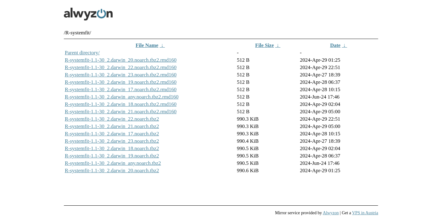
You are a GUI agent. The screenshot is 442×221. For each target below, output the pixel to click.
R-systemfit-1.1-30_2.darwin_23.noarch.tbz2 (112, 141)
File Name (147, 45)
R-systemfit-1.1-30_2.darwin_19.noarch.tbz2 (112, 156)
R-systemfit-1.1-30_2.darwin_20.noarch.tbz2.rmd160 (120, 60)
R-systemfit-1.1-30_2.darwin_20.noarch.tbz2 (112, 170)
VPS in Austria (365, 212)
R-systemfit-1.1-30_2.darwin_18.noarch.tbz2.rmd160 (120, 104)
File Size (264, 45)
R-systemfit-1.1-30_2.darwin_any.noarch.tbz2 (113, 163)
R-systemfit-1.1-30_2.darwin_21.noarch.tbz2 (112, 126)
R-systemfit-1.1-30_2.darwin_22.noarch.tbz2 (112, 119)
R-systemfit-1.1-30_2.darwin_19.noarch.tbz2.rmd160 (120, 82)
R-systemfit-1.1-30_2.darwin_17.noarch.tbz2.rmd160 (120, 89)
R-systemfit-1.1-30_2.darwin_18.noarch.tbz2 (112, 148)
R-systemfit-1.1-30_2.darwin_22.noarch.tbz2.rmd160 (120, 67)
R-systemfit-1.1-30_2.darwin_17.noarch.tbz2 (112, 134)
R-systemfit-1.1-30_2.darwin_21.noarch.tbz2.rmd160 (120, 111)
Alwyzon (331, 212)
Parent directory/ (82, 53)
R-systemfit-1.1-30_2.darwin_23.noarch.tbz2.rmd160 (120, 75)
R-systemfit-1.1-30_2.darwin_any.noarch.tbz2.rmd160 (121, 97)
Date (335, 45)
